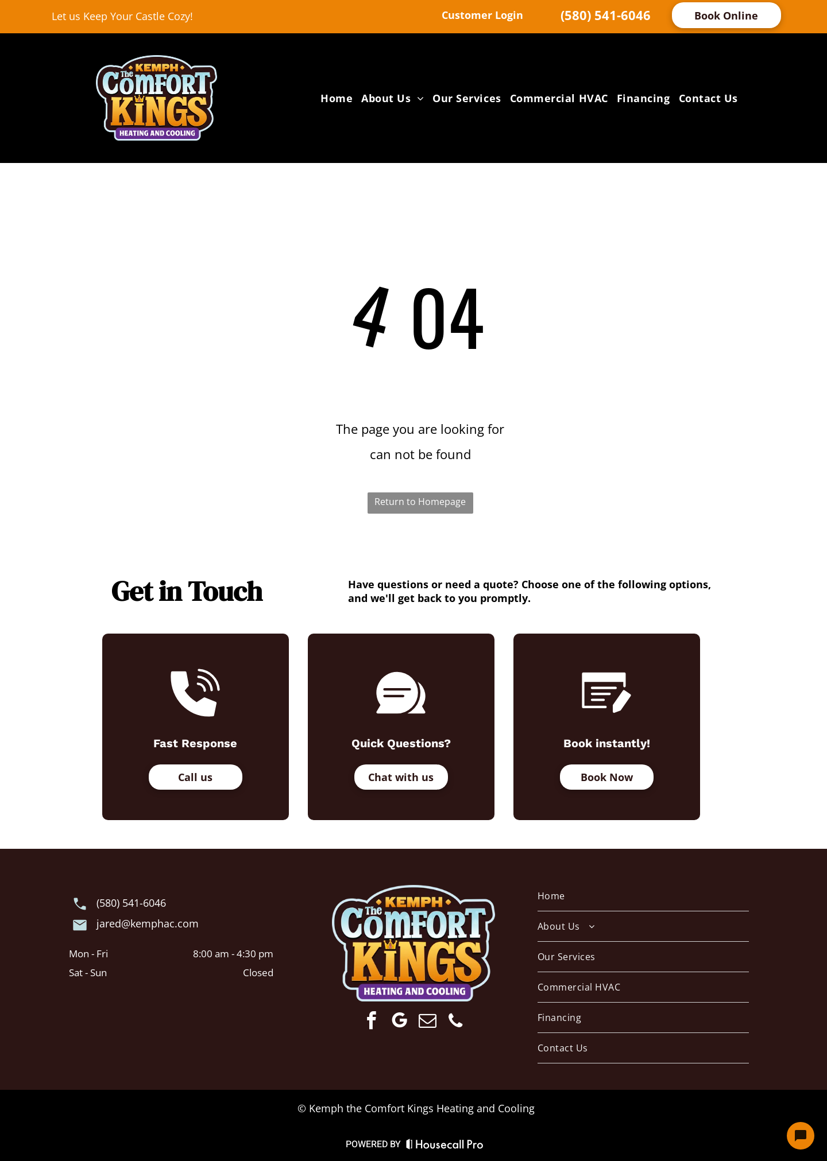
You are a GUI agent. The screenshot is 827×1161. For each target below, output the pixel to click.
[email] (427, 1022)
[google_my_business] (399, 1022)
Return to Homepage (420, 501)
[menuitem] (335, 98)
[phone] (455, 1022)
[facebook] (371, 1022)
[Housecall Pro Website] (445, 1146)
